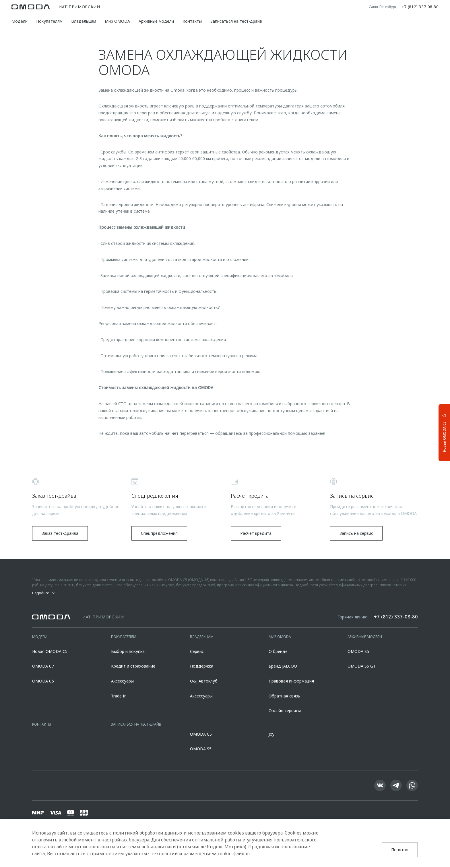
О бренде (278, 651)
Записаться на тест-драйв (236, 21)
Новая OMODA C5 (49, 651)
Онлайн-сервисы (285, 710)
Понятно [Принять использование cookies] (399, 849)
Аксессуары (122, 681)
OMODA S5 (358, 651)
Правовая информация (291, 681)
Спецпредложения (159, 533)
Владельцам (83, 21)
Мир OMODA (117, 21)
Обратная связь (284, 696)
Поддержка (201, 666)
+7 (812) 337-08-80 (420, 7)
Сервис (197, 651)
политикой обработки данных (148, 833)
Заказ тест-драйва (60, 533)
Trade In (119, 696)
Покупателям (49, 21)
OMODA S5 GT (362, 666)
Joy (271, 734)
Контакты (192, 21)
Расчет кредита (255, 533)
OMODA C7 (43, 666)
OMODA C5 (43, 681)
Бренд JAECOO (283, 666)
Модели (19, 21)
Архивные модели (156, 21)
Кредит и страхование (133, 666)
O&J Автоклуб (204, 681)
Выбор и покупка (128, 651)
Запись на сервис (356, 533)
